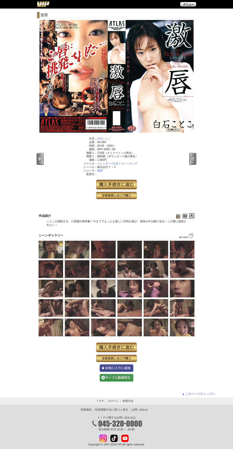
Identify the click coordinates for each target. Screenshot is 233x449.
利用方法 (127, 400)
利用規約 (86, 409)
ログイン (113, 400)
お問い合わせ (140, 409)
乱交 (116, 163)
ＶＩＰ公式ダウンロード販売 (43, 4)
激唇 (100, 170)
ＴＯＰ (100, 400)
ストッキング (129, 163)
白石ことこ (104, 138)
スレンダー (104, 163)
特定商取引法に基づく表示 (111, 409)
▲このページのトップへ (199, 394)
